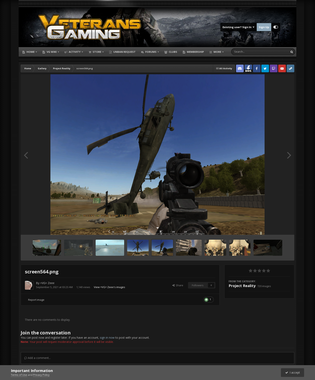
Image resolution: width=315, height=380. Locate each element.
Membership (195, 52)
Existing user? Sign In (239, 27)
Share (177, 285)
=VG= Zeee (47, 283)
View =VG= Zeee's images (109, 287)
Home (30, 52)
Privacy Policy (41, 375)
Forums (151, 52)
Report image (36, 300)
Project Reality (242, 285)
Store (97, 52)
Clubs (172, 52)
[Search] (249, 51)
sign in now (107, 337)
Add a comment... (37, 358)
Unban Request (124, 52)
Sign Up (264, 27)
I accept (292, 372)
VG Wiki (51, 52)
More (217, 52)
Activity (74, 52)
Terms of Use (19, 375)
